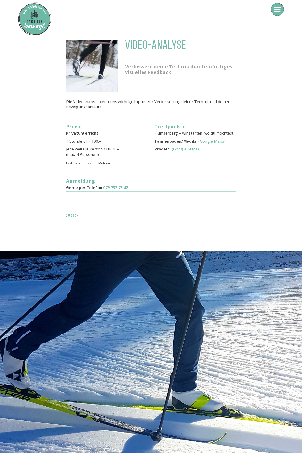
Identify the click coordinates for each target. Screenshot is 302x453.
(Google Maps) (211, 141)
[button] (277, 9)
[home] (34, 18)
